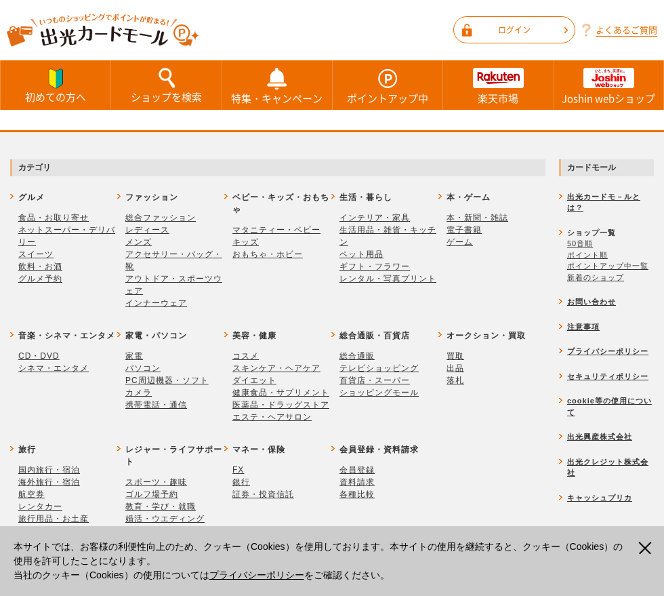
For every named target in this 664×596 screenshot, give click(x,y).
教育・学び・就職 (160, 506)
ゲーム (460, 242)
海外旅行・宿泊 (49, 482)
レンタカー (40, 506)
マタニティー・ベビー (276, 230)
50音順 (580, 243)
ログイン (533, 30)
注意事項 (583, 327)
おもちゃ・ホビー (267, 254)
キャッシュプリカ (599, 498)
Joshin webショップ (608, 85)
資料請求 (357, 482)
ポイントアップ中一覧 (607, 266)
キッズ (245, 242)
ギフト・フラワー (374, 266)
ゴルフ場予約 (151, 494)
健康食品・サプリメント (280, 392)
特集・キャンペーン (277, 85)
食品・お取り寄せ (53, 217)
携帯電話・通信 (156, 405)
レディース (147, 230)
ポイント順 (587, 255)
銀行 (241, 482)
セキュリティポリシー (607, 376)
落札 (455, 380)
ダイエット (254, 380)
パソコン (143, 368)
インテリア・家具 (374, 217)
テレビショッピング (379, 368)
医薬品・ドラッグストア (280, 405)
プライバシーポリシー (256, 575)
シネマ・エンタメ (53, 368)
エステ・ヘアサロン (272, 417)
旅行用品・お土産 (53, 518)
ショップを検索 (166, 84)
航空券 (31, 494)
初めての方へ (55, 84)
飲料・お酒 (40, 266)
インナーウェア (156, 303)
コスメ (245, 356)
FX (238, 470)
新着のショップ (595, 277)
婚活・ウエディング (165, 518)
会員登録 (357, 470)
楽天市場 (498, 85)
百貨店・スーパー (374, 380)
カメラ (138, 392)
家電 (134, 356)
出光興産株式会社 (599, 437)
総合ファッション (160, 217)
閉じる (646, 548)
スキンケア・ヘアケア (276, 368)
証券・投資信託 (263, 494)
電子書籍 (464, 230)
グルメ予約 (40, 278)
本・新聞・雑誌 (477, 217)
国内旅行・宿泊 (49, 470)
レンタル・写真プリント (387, 278)
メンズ (138, 242)
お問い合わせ (591, 302)
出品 (455, 368)
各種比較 (357, 494)
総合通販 (357, 356)
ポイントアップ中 (387, 85)
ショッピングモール (379, 392)
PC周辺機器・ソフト (167, 380)
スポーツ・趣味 (156, 482)
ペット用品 (361, 254)
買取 (455, 356)
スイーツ (36, 254)
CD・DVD (39, 356)
